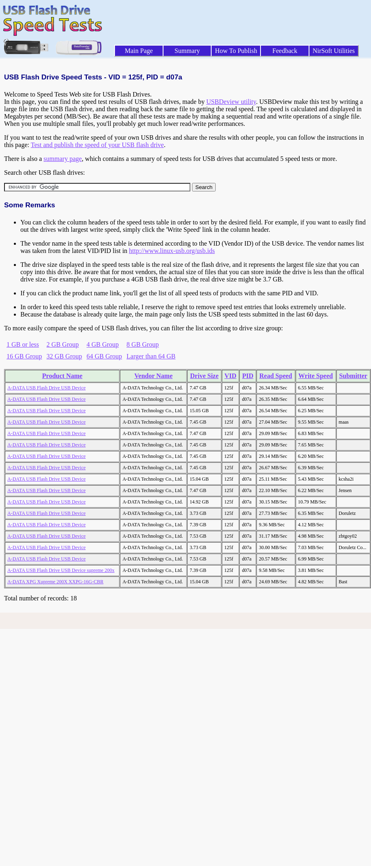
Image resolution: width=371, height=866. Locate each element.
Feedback (284, 50)
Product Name (62, 375)
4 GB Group (102, 344)
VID (230, 375)
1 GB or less (23, 344)
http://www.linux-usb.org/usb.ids (172, 250)
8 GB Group (142, 344)
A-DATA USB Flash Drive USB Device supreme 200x (61, 570)
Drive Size (204, 375)
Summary (187, 50)
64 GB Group (104, 356)
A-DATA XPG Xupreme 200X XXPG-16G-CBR (55, 582)
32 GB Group (64, 356)
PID (248, 375)
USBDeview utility (231, 101)
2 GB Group (62, 344)
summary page (63, 158)
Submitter (353, 375)
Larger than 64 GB (150, 356)
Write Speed (315, 375)
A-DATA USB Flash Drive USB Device (46, 388)
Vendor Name (153, 375)
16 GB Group (24, 356)
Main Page (139, 50)
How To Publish (236, 50)
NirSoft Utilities (334, 50)
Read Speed (275, 375)
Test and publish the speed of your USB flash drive (97, 144)
